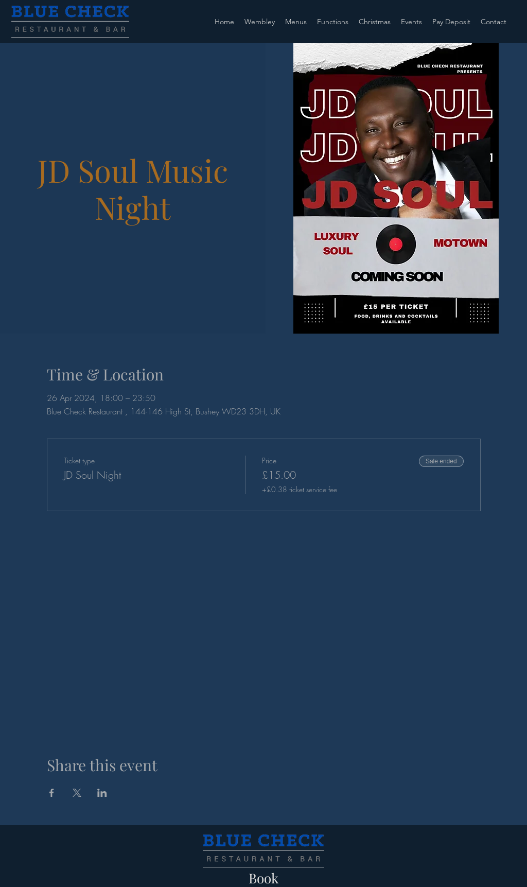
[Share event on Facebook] (52, 793)
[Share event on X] (77, 793)
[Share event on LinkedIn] (102, 793)
